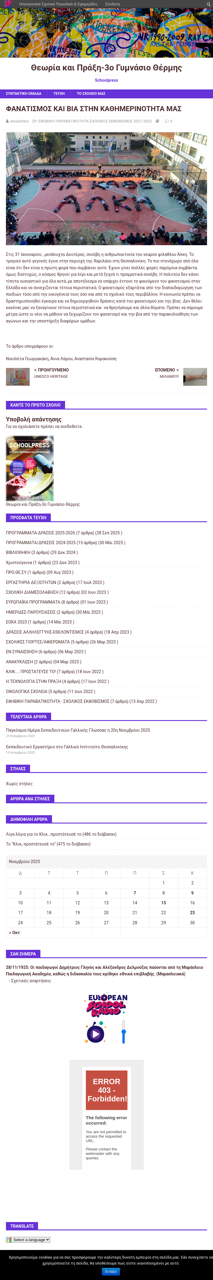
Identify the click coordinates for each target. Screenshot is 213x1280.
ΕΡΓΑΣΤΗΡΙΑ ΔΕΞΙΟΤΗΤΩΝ (31, 582)
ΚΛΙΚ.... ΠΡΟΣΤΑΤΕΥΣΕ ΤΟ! (31, 671)
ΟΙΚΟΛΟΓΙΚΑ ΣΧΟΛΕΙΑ (27, 691)
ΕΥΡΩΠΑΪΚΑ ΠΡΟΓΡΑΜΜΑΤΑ (33, 602)
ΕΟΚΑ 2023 (16, 622)
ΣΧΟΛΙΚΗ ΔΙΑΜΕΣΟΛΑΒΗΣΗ (32, 592)
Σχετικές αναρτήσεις (31, 980)
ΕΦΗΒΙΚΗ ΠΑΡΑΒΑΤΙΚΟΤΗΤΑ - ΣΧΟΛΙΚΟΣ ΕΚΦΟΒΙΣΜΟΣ (57, 701)
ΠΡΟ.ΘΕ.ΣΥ (16, 572)
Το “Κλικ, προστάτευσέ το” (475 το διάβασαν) (48, 844)
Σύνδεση (112, 4)
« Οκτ (14, 932)
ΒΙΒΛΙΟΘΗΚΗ (18, 552)
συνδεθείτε (71, 426)
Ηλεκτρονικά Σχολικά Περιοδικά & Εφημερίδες (58, 4)
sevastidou (19, 121)
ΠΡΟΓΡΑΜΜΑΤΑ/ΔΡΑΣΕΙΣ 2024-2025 (41, 542)
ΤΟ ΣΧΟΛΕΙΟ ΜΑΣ (91, 94)
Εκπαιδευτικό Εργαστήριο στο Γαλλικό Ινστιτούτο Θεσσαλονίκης (67, 746)
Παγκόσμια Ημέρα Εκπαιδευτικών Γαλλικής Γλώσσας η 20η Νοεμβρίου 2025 (78, 730)
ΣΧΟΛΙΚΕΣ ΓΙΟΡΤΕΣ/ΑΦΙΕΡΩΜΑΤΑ (38, 642)
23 (192, 912)
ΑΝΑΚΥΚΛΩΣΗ (19, 661)
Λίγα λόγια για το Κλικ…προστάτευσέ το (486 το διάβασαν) (61, 834)
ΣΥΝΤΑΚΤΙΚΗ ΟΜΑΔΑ (23, 94)
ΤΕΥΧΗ (59, 94)
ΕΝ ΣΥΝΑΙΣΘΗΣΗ (21, 651)
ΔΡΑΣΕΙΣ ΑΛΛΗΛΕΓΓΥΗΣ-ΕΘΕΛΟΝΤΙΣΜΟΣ (45, 632)
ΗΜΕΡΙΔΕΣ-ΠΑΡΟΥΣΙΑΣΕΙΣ (31, 612)
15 (163, 902)
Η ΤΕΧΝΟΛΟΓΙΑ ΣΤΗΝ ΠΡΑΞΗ (33, 681)
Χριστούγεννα (19, 562)
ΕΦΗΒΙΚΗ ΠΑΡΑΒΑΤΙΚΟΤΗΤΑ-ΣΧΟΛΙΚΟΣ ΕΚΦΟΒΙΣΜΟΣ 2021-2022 (95, 121)
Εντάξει (111, 1272)
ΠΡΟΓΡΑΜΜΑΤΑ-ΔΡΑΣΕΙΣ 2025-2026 (40, 532)
